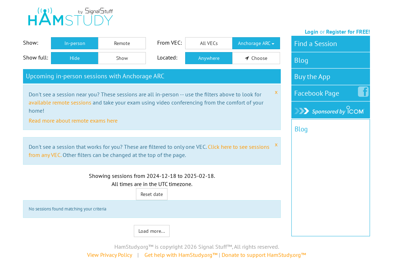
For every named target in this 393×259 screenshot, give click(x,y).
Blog (301, 60)
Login (311, 31)
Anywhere (209, 58)
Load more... (151, 231)
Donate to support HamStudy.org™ (264, 254)
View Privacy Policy (109, 254)
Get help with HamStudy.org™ (180, 254)
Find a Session (315, 43)
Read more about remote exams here (73, 120)
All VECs (209, 43)
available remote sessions (60, 102)
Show (122, 58)
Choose (256, 58)
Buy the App (312, 76)
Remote (122, 43)
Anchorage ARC (256, 43)
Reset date (152, 194)
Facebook (318, 91)
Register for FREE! (348, 31)
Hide (75, 58)
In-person (74, 43)
